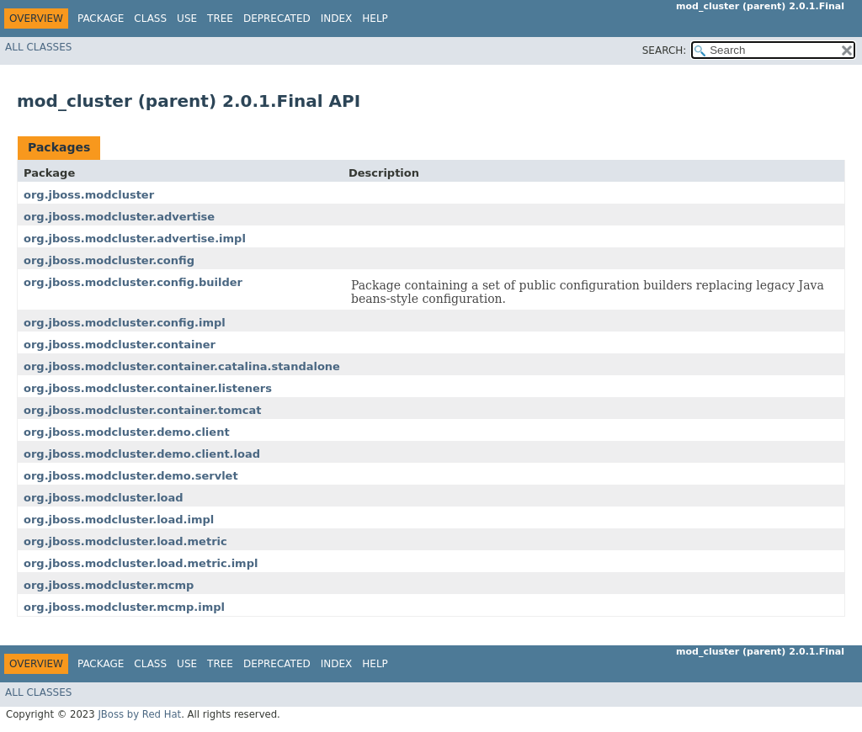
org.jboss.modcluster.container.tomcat (142, 410)
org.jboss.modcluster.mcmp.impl (124, 607)
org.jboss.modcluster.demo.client (127, 432)
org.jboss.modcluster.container (120, 344)
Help (375, 18)
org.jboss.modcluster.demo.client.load (142, 454)
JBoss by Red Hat (139, 714)
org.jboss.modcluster (89, 194)
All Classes (38, 47)
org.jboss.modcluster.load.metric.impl (141, 563)
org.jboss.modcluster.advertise (119, 216)
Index (337, 18)
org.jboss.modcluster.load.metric (125, 541)
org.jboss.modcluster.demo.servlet (131, 475)
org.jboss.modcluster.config (109, 260)
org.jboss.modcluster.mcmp (109, 585)
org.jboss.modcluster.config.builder (133, 282)
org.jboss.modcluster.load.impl (119, 519)
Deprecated (277, 18)
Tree (220, 18)
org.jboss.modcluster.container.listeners (148, 388)
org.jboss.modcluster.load (104, 497)
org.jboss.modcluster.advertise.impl (135, 238)
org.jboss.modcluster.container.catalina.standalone (182, 366)
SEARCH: (664, 50)
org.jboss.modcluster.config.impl (125, 322)
